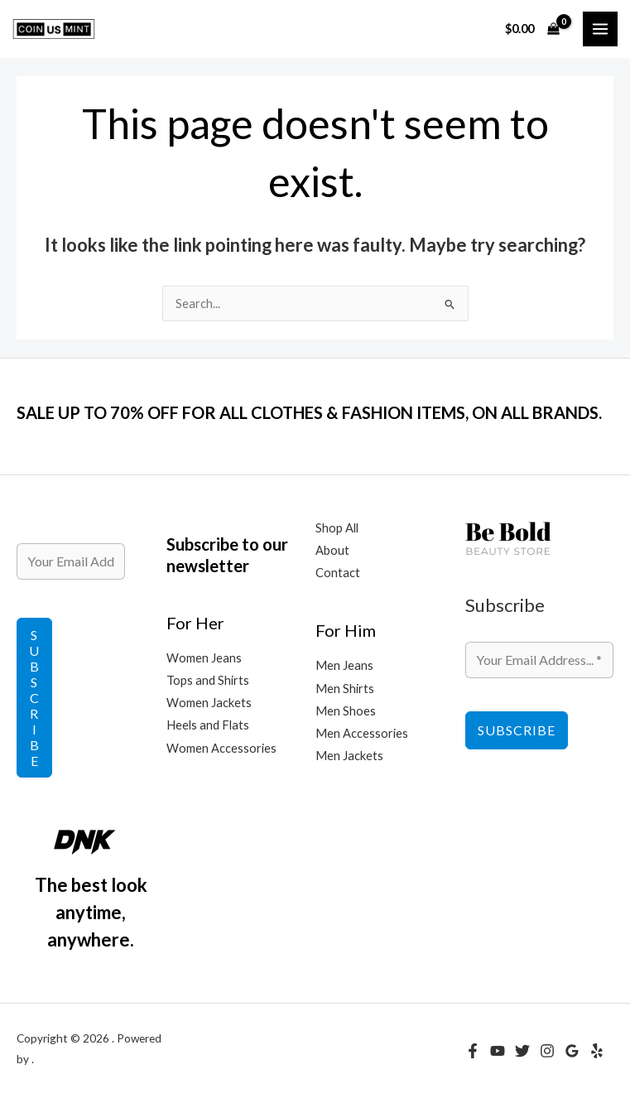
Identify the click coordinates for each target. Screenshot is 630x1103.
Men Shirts (344, 689)
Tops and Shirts (207, 680)
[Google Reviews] (572, 1050)
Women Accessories (221, 748)
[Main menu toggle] (600, 29)
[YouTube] (497, 1050)
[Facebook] (472, 1050)
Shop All (336, 528)
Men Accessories (361, 733)
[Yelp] (596, 1050)
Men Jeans (344, 665)
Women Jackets (209, 703)
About (332, 550)
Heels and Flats (207, 725)
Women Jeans (204, 658)
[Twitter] (522, 1050)
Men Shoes (345, 711)
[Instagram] (547, 1050)
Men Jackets (349, 756)
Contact (337, 573)
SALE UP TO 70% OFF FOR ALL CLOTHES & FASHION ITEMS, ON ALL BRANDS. (309, 412)
